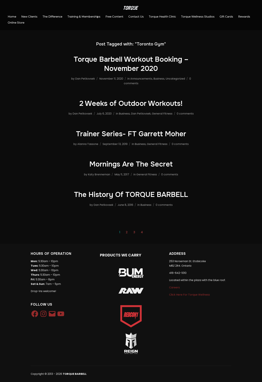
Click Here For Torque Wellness (189, 295)
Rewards (244, 16)
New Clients (29, 16)
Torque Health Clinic (162, 16)
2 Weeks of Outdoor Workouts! (131, 103)
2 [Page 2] (127, 232)
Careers (174, 287)
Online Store (16, 22)
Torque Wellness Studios (198, 16)
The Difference (52, 16)
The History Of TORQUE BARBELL (131, 194)
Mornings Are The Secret (131, 164)
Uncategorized (175, 79)
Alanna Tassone (87, 144)
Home (12, 16)
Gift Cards (226, 16)
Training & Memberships (83, 16)
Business (158, 79)
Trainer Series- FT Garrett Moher (131, 133)
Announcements (141, 79)
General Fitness (162, 114)
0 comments (185, 114)
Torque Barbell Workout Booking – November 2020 (131, 64)
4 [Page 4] (142, 232)
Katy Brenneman (99, 174)
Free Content (114, 16)
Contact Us (136, 16)
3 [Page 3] (134, 232)
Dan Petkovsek (85, 79)
